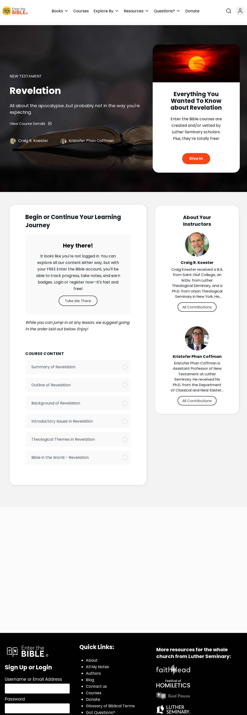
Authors (93, 670)
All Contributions (197, 303)
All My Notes (97, 663)
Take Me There (78, 297)
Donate (93, 696)
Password (15, 696)
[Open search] (228, 11)
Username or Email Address (33, 676)
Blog (90, 677)
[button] (60, 11)
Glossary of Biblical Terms (110, 703)
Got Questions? (100, 709)
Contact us (96, 683)
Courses (93, 690)
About (91, 657)
